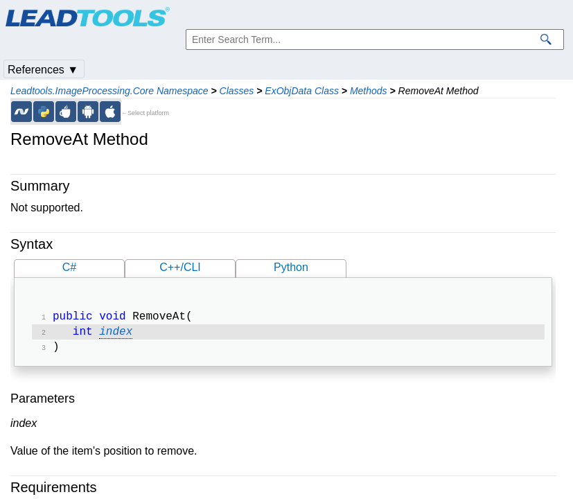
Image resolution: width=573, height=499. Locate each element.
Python (291, 267)
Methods (368, 90)
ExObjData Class (302, 90)
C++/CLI (180, 267)
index (115, 334)
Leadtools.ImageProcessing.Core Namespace (109, 90)
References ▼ (43, 70)
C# (69, 267)
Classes (237, 90)
